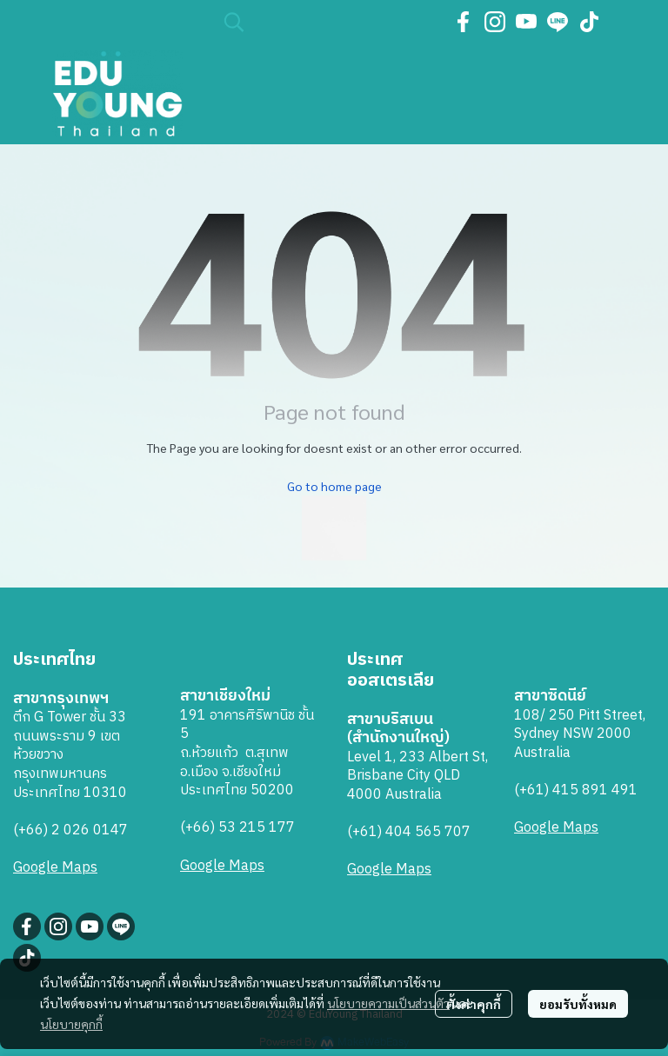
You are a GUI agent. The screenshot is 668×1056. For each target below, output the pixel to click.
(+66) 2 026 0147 (70, 830)
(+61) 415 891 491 (576, 790)
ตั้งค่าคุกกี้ (473, 1004)
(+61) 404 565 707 (409, 832)
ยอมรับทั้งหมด (578, 1004)
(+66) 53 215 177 (237, 828)
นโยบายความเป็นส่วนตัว (388, 1003)
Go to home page (334, 486)
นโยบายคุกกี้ (71, 1024)
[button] (328, 22)
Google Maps (55, 868)
